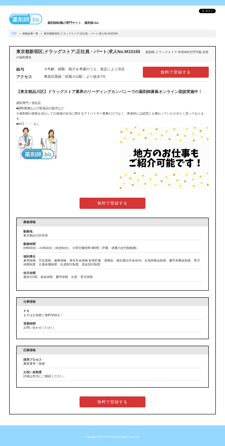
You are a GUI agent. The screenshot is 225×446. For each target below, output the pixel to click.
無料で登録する (176, 72)
